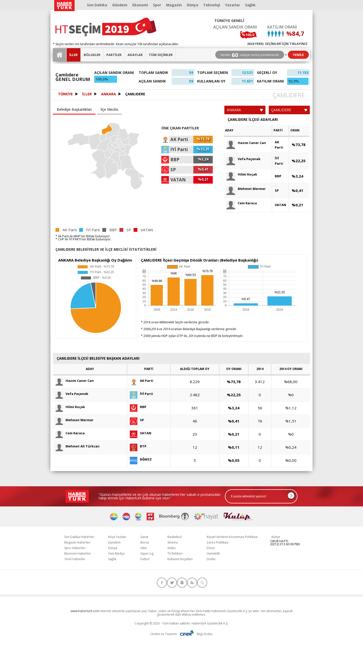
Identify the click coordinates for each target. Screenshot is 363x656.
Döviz (211, 548)
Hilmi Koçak (241, 174)
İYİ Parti (279, 161)
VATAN (280, 205)
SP (277, 190)
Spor (157, 5)
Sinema (172, 542)
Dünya (192, 5)
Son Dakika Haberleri (79, 537)
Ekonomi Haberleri (77, 553)
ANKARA (108, 94)
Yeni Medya (116, 553)
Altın (143, 548)
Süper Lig (147, 553)
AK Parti (279, 145)
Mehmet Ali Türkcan (77, 446)
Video (171, 548)
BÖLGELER (92, 54)
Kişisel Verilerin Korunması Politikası (232, 537)
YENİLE (298, 54)
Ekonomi (140, 5)
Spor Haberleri (74, 548)
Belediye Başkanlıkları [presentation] (74, 109)
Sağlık (250, 5)
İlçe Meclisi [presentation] (109, 109)
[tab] (75, 110)
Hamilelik (213, 553)
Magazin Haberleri (77, 542)
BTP (138, 446)
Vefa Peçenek (243, 159)
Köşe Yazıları (117, 537)
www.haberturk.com (85, 611)
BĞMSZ (141, 459)
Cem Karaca (241, 203)
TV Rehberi (175, 553)
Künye (275, 537)
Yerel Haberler (74, 559)
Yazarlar (232, 5)
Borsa (144, 542)
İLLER (73, 54)
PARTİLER (114, 54)
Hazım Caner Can (246, 143)
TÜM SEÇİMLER (161, 54)
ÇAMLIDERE (135, 94)
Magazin (174, 5)
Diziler (211, 559)
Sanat (144, 537)
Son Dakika (97, 5)
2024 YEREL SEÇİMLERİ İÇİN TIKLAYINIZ (277, 43)
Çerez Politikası (217, 542)
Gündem (119, 5)
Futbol (144, 559)
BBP (278, 176)
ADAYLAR (135, 54)
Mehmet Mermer (246, 188)
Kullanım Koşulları (180, 559)
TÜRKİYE (65, 94)
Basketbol (174, 537)
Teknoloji (211, 5)
